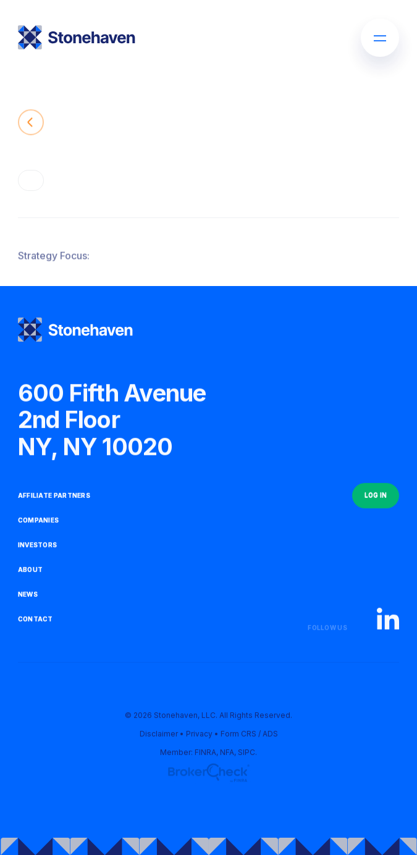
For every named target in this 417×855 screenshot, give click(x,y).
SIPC (246, 754)
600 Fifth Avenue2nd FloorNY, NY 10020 (112, 421)
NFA (227, 754)
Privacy (199, 735)
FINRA (205, 754)
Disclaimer (159, 735)
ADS (270, 735)
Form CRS (238, 735)
